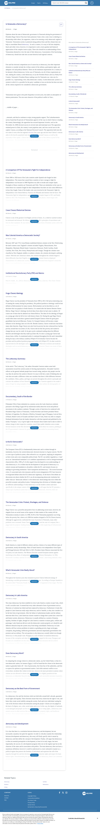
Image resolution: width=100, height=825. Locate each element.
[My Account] (92, 3)
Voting (5, 787)
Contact (6, 798)
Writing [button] (45, 3)
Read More (34, 196)
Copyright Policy (32, 796)
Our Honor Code (32, 800)
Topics (38, 3)
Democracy (6, 781)
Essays (33, 3)
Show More (34, 136)
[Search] (86, 3)
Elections (6, 784)
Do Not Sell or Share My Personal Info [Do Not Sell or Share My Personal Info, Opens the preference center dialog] (76, 823)
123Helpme (7, 8)
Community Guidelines (34, 798)
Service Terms (31, 805)
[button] (61, 25)
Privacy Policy (31, 802)
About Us (6, 795)
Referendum (46, 784)
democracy (25, 44)
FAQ (5, 800)
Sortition (45, 781)
